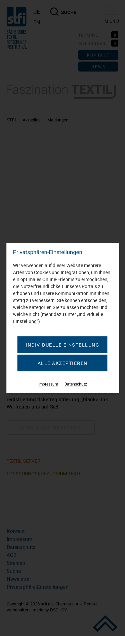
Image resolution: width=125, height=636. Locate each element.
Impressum (48, 384)
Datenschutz (75, 384)
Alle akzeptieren (63, 363)
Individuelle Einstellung (62, 345)
